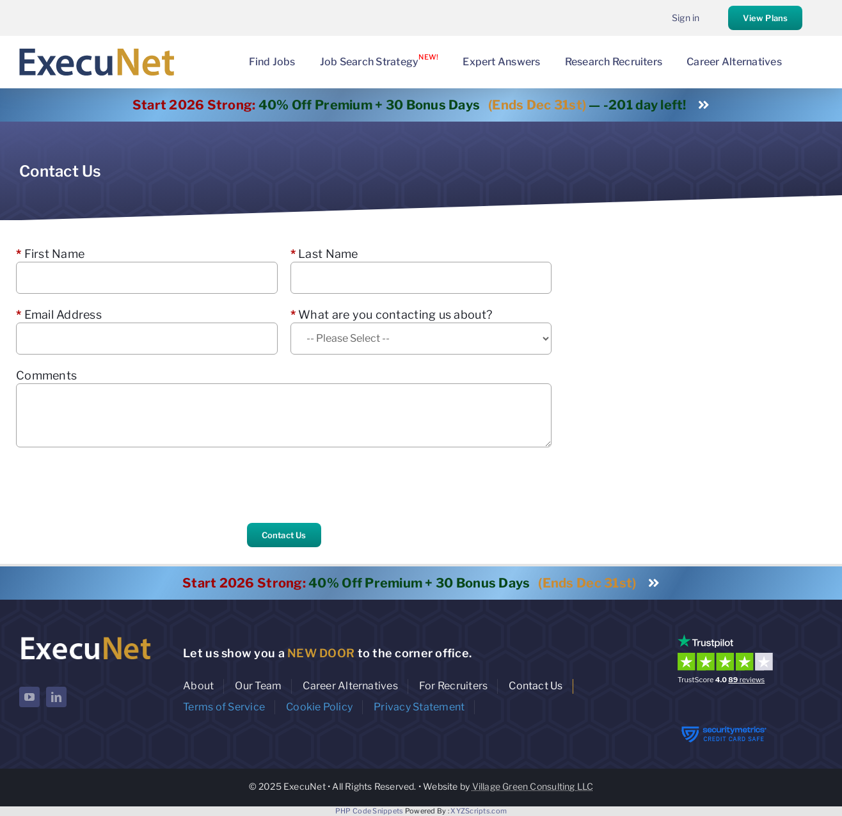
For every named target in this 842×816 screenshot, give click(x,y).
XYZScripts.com (478, 810)
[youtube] (29, 697)
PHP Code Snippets (369, 810)
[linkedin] (56, 697)
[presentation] (113, 485)
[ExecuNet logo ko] (85, 637)
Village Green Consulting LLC (533, 786)
